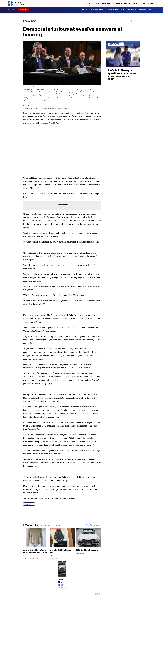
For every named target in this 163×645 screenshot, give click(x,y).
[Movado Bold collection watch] (62, 544)
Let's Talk (85, 10)
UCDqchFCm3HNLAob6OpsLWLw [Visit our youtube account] (16, 10)
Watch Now (148, 3)
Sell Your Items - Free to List (51, 525)
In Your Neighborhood (98, 10)
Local (97, 3)
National (106, 3)
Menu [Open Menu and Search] (88, 3)
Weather (117, 3)
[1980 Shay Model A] (62, 576)
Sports (127, 3)
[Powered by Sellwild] (98, 594)
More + (151, 10)
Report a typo (29, 504)
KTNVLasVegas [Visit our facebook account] (9, 10)
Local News (30, 21)
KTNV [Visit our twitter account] (14, 10)
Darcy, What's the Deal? (129, 10)
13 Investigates (113, 10)
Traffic (137, 3)
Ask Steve (142, 10)
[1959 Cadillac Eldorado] (88, 544)
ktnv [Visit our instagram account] (12, 10)
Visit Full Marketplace (93, 525)
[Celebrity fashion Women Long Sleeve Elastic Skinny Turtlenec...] (36, 544)
